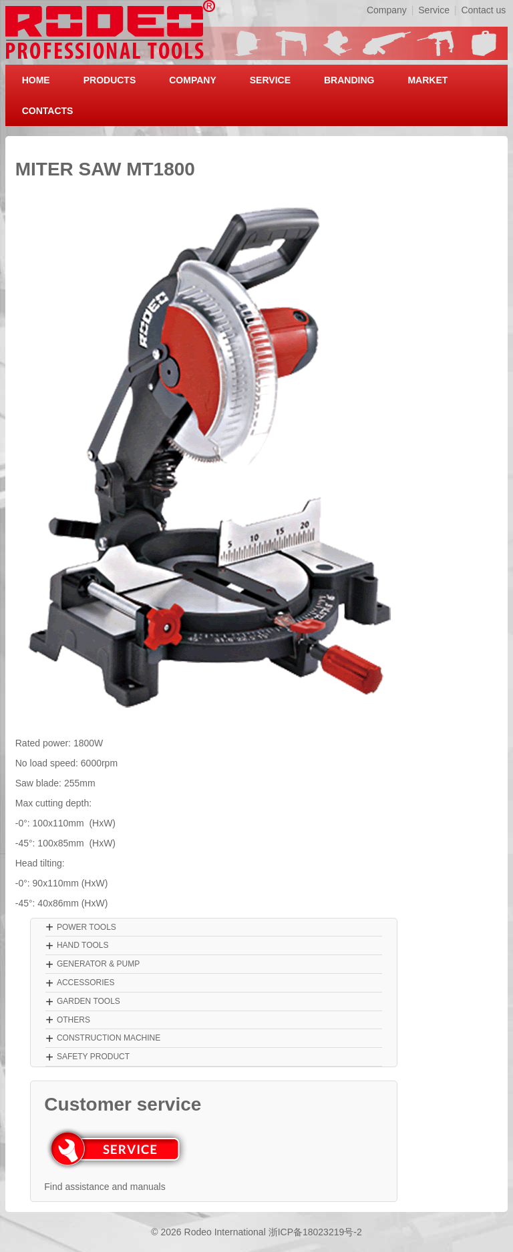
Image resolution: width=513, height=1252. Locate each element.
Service (434, 10)
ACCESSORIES (86, 982)
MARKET (427, 80)
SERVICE (270, 80)
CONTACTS (47, 110)
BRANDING (349, 80)
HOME (36, 80)
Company (387, 10)
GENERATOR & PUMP (98, 964)
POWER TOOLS (86, 927)
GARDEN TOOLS (88, 1001)
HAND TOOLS (83, 945)
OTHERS (73, 1020)
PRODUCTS (109, 80)
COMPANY (192, 80)
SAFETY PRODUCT (93, 1056)
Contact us (483, 10)
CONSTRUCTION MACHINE (108, 1038)
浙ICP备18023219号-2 (315, 1232)
